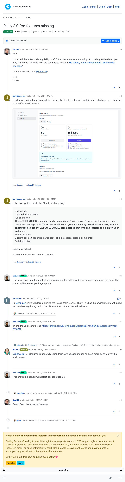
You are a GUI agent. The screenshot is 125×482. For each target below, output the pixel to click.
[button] (4, 478)
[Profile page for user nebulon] (7, 277)
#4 (120, 276)
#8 (120, 372)
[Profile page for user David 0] (7, 51)
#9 (120, 400)
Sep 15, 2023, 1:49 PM (38, 49)
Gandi (30, 185)
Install (118, 6)
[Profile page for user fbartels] (7, 351)
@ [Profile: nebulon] (41, 71)
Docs (109, 6)
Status (93, 6)
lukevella (17, 299)
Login (20, 463)
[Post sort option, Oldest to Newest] (16, 41)
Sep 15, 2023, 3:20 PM (44, 199)
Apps (85, 6)
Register (11, 463)
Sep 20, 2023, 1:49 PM (38, 400)
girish (18, 420)
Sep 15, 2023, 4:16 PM (39, 299)
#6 (120, 321)
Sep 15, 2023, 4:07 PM (45, 276)
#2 (120, 96)
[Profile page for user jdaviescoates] (7, 97)
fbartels (16, 350)
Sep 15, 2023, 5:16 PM (45, 321)
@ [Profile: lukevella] (18, 353)
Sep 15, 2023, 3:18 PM (43, 96)
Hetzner (38, 185)
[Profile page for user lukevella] (7, 300)
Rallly (17, 32)
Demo (102, 6)
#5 (120, 299)
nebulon (16, 276)
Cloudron (20, 185)
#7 (121, 350)
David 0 (16, 49)
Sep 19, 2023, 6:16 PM (45, 372)
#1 (121, 49)
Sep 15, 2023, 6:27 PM (46, 350)
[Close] (118, 436)
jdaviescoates (19, 96)
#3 (120, 199)
